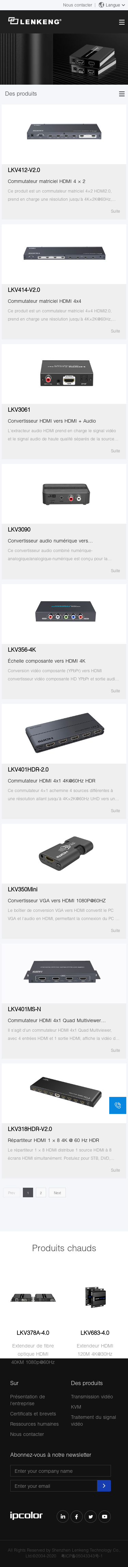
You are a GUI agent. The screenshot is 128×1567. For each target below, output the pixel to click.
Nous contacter (77, 5)
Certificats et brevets (33, 1413)
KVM (76, 1407)
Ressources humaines (34, 1424)
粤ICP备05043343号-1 (82, 1555)
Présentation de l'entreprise (27, 1400)
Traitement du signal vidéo (93, 1420)
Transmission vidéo (92, 1396)
